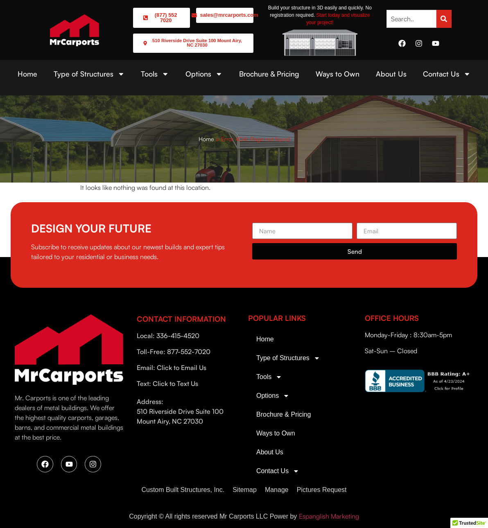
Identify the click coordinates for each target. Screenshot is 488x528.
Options (204, 74)
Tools (155, 74)
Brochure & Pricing (269, 73)
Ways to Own (337, 73)
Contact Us (447, 74)
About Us (391, 73)
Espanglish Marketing (329, 516)
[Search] (444, 19)
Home (27, 73)
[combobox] (411, 19)
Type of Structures (89, 74)
